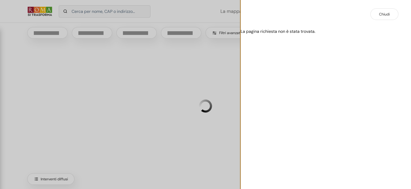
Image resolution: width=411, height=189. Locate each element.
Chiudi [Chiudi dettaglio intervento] (384, 14)
